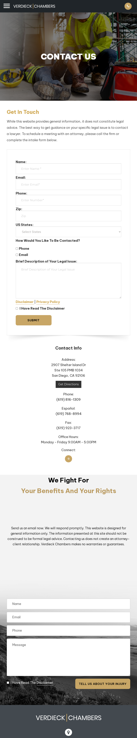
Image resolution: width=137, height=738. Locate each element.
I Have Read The (30, 682)
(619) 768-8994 (69, 414)
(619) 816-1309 (68, 399)
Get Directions (68, 384)
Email (22, 255)
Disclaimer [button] (45, 682)
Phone (22, 248)
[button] (25, 302)
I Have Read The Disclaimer (40, 308)
